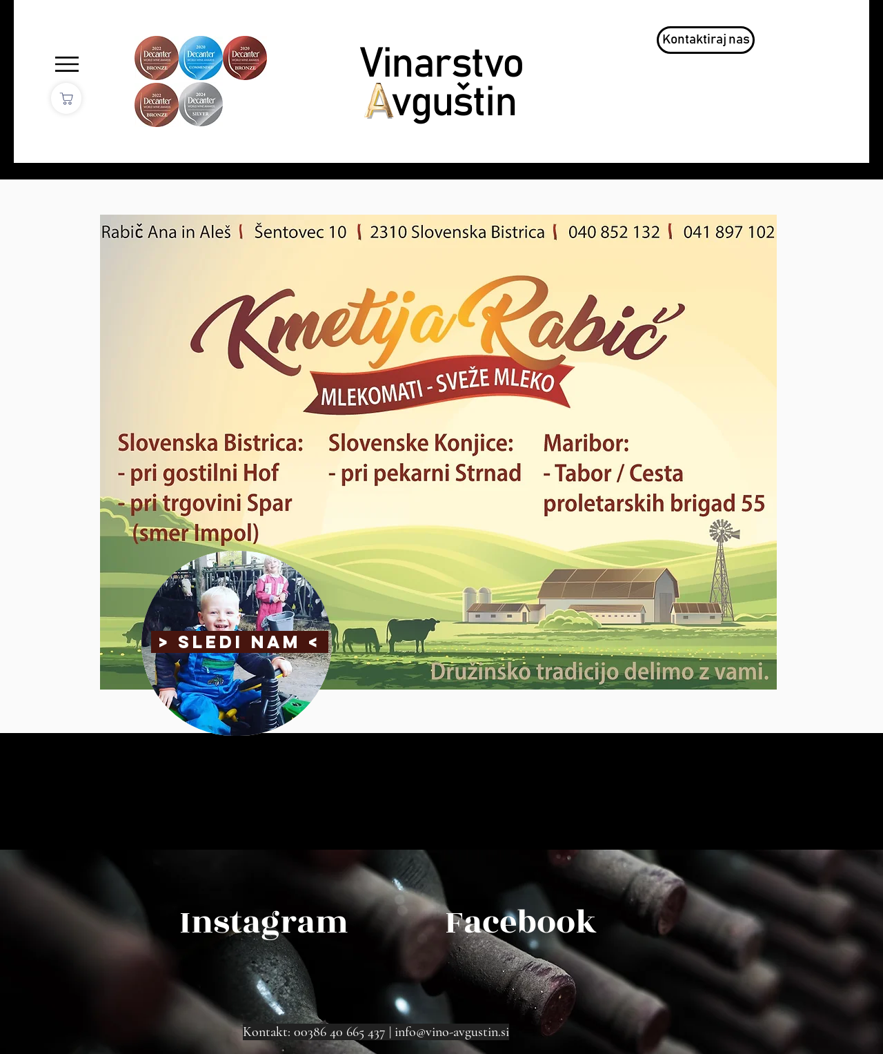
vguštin (453, 103)
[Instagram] (263, 923)
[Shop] (66, 98)
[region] (236, 643)
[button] (67, 64)
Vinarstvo (441, 64)
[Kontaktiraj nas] (706, 40)
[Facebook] (521, 923)
